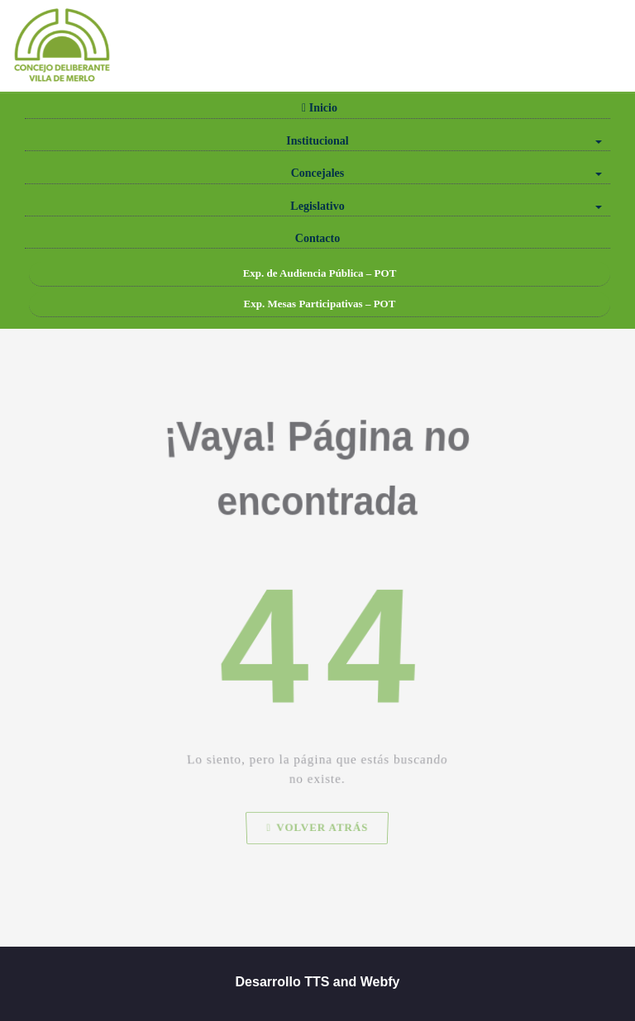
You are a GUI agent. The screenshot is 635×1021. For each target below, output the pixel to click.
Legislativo (446, 206)
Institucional (444, 141)
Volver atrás (317, 846)
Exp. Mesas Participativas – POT (320, 303)
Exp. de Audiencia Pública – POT (320, 273)
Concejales (446, 173)
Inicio (317, 108)
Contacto (317, 238)
